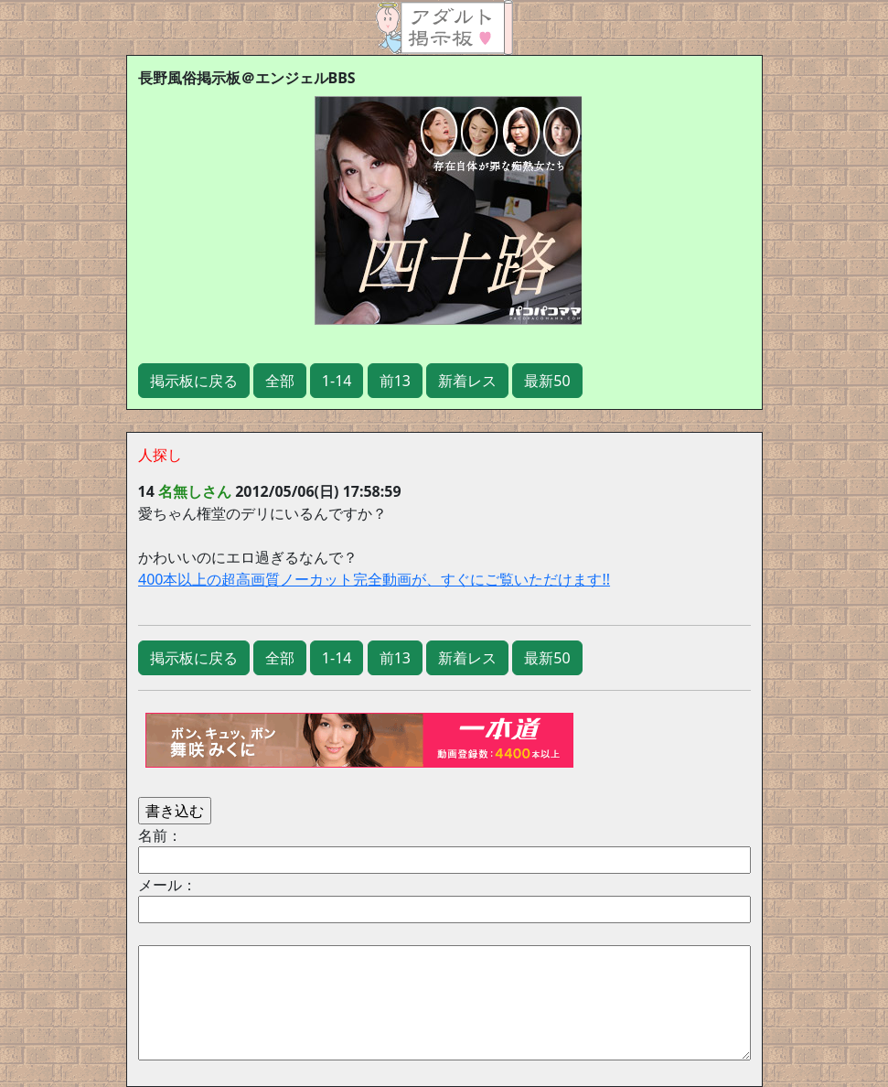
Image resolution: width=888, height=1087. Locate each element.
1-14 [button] (337, 381)
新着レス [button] (467, 381)
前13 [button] (395, 381)
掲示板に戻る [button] (194, 381)
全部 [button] (279, 381)
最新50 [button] (547, 381)
